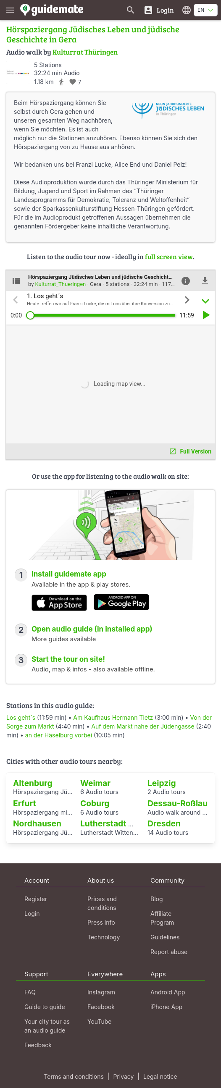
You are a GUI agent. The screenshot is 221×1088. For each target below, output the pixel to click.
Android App (167, 992)
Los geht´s (21, 717)
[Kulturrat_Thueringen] (17, 72)
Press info (101, 922)
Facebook (101, 1006)
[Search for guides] (130, 10)
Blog (156, 898)
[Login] (158, 10)
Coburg (94, 803)
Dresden (164, 823)
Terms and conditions (73, 1076)
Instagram (101, 992)
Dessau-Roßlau (177, 803)
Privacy (123, 1076)
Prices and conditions (102, 903)
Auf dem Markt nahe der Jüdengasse (142, 726)
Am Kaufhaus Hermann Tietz (113, 717)
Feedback (38, 1045)
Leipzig (161, 783)
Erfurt (24, 803)
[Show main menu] (10, 10)
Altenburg (33, 783)
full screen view (169, 256)
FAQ (30, 992)
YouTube (99, 1021)
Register (35, 898)
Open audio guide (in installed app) (92, 629)
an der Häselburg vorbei (58, 735)
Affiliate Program (162, 918)
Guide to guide (44, 1006)
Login (32, 913)
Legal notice (160, 1076)
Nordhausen (37, 823)
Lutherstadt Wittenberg (126, 823)
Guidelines (164, 937)
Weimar (95, 783)
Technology (103, 937)
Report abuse (168, 951)
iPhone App (166, 1006)
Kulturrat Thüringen (85, 52)
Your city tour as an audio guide (47, 1026)
